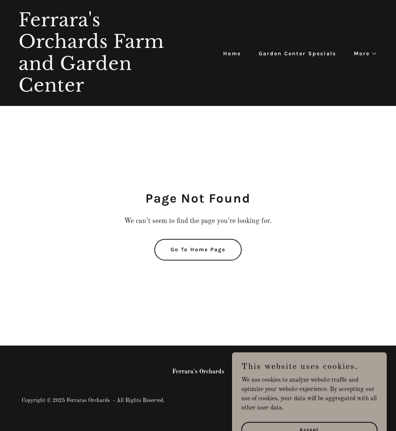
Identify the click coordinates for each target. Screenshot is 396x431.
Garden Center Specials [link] (297, 53)
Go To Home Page (198, 249)
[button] (362, 53)
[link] (105, 90)
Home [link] (232, 53)
